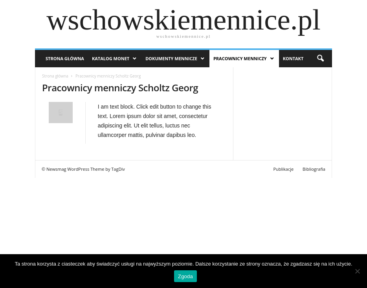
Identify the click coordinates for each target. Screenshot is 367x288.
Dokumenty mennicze (171, 58)
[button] (320, 58)
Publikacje (283, 169)
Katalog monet (110, 58)
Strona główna (55, 76)
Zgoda (185, 276)
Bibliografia (314, 169)
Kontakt (293, 58)
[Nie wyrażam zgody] (357, 271)
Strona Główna (65, 58)
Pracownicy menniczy (240, 58)
